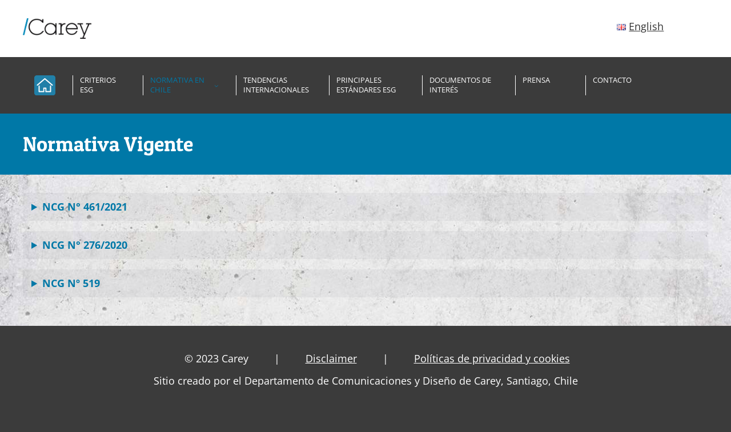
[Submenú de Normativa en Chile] (216, 85)
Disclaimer (331, 358)
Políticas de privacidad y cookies (492, 358)
